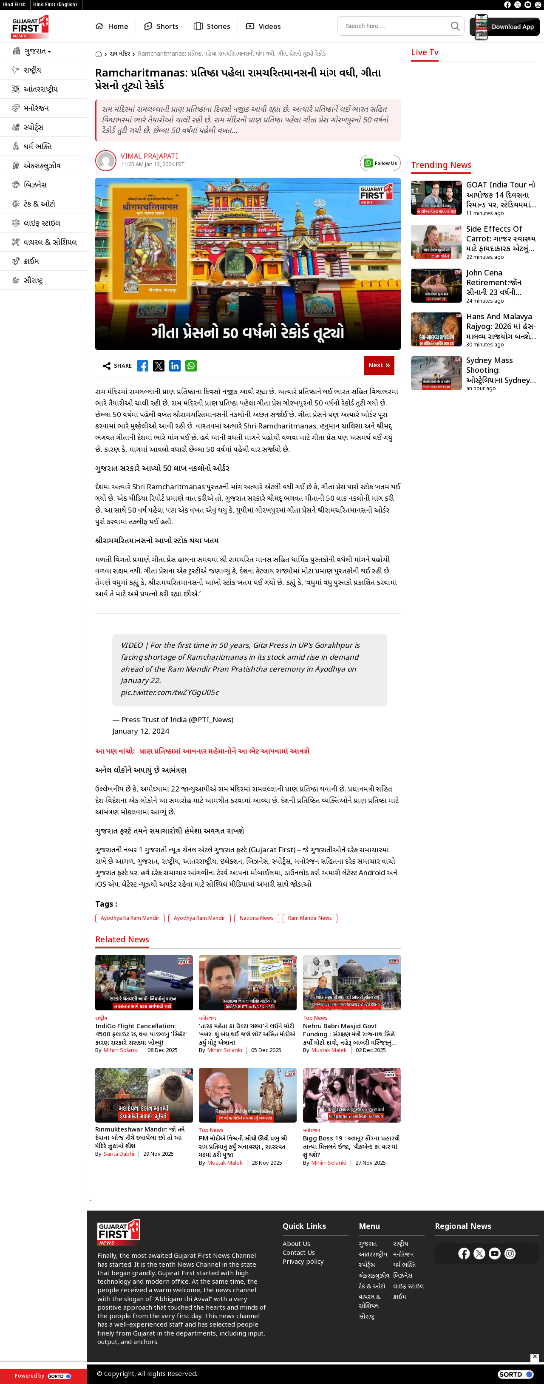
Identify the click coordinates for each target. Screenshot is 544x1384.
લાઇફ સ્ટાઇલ (408, 1287)
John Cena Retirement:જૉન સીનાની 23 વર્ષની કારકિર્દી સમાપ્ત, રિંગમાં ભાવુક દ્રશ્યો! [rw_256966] (499, 293)
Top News (315, 1018)
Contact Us (299, 1253)
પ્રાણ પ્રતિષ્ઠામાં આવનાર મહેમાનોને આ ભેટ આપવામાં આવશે (224, 752)
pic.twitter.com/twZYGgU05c (169, 693)
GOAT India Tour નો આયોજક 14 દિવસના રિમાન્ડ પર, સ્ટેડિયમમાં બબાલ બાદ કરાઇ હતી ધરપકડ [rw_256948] (500, 205)
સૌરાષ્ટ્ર (366, 1317)
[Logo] (30, 27)
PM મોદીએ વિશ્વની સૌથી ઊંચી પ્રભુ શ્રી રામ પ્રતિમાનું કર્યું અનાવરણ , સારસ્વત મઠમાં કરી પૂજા (243, 1147)
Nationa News (257, 918)
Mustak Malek (329, 1050)
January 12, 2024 (140, 732)
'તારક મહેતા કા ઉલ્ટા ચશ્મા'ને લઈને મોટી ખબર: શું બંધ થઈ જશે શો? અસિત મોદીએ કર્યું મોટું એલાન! (247, 1035)
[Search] (392, 26)
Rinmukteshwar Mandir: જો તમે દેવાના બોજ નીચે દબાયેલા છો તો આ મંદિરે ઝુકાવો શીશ (139, 1138)
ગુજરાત (368, 1244)
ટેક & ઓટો (372, 1287)
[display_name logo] (380, 163)
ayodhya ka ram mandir (130, 918)
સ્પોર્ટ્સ (367, 1266)
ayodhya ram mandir (199, 918)
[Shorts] (161, 26)
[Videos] (263, 26)
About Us (296, 1244)
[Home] (113, 26)
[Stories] (212, 26)
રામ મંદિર (120, 54)
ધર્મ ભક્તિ (404, 1266)
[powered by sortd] (515, 1374)
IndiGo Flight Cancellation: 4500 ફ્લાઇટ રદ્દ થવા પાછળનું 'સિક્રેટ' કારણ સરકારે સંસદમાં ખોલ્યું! (141, 1035)
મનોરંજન (207, 1018)
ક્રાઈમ (399, 1297)
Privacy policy (303, 1262)
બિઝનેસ (402, 1276)
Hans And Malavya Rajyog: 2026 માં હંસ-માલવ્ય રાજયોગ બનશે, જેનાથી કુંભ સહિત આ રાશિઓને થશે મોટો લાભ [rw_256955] (501, 337)
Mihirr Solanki (121, 1050)
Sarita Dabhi (119, 1154)
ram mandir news (310, 918)
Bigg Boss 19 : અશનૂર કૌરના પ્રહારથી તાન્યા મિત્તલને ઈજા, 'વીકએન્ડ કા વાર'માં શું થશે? (351, 1147)
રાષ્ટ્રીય (101, 1018)
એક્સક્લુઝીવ (374, 1276)
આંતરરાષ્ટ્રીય (373, 1255)
